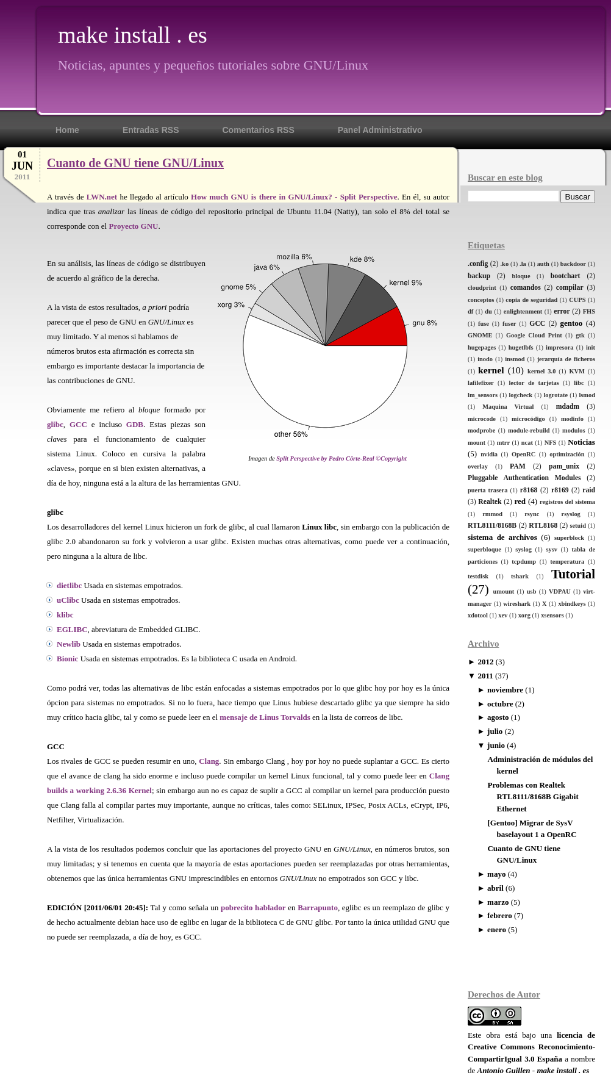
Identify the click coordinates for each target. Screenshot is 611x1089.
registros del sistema (567, 501)
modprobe (481, 430)
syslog (523, 549)
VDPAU (560, 591)
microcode (482, 418)
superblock (569, 537)
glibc (55, 424)
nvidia (489, 454)
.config (478, 264)
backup (479, 276)
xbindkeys (571, 603)
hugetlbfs (521, 347)
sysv (551, 549)
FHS (589, 311)
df (470, 311)
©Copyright (391, 458)
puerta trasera (487, 490)
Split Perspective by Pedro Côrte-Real (325, 458)
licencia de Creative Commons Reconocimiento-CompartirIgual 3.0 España (531, 1046)
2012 (485, 661)
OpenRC (523, 454)
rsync (531, 514)
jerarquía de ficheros (566, 359)
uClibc (68, 600)
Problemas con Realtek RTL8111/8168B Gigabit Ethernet (532, 796)
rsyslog (571, 514)
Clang (209, 761)
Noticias (581, 442)
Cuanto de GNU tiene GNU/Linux (135, 163)
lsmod (587, 395)
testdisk (478, 576)
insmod (514, 359)
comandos (525, 288)
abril (495, 888)
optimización (566, 454)
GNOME (480, 335)
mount (476, 442)
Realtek (489, 502)
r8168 (529, 490)
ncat (527, 442)
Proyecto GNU (133, 226)
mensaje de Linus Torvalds (265, 717)
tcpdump (524, 561)
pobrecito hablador (253, 907)
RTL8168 (543, 526)
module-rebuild (529, 430)
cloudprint (482, 287)
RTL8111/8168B (492, 526)
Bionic (67, 658)
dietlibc (69, 585)
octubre (500, 703)
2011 (485, 675)
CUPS (577, 300)
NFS (551, 442)
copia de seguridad (531, 300)
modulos (573, 430)
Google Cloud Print (534, 335)
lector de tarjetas (534, 382)
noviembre (505, 689)
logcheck (520, 395)
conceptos (481, 300)
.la (523, 264)
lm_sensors (483, 395)
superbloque (484, 549)
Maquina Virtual (508, 406)
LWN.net (102, 196)
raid (588, 490)
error (562, 311)
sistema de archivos (502, 537)
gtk (580, 335)
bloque (521, 276)
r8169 (560, 490)
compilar (570, 288)
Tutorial (573, 574)
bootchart (566, 276)
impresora (559, 347)
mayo (496, 874)
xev (502, 615)
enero (496, 929)
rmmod (492, 514)
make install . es (132, 35)
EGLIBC (72, 629)
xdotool (478, 615)
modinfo (572, 418)
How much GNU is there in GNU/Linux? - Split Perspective (294, 196)
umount (504, 591)
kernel (491, 370)
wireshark (517, 603)
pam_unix (564, 466)
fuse (483, 323)
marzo (498, 902)
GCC (537, 324)
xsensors (552, 615)
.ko (505, 264)
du (488, 311)
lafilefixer (481, 382)
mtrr (503, 442)
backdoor (573, 264)
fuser (509, 323)
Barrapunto (318, 907)
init (590, 347)
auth (543, 264)
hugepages (482, 347)
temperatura (567, 561)
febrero (499, 915)
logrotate (555, 395)
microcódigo (528, 418)
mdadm (567, 407)
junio (496, 745)
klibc (65, 614)
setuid (578, 525)
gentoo (571, 323)
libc (579, 382)
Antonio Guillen (504, 1070)
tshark (520, 576)
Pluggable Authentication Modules (524, 478)
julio (494, 731)
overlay (478, 466)
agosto (498, 717)
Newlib (68, 644)
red (520, 501)
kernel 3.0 (541, 371)
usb (532, 591)
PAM (518, 466)
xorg (524, 615)
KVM (576, 371)
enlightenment (523, 311)
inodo (485, 359)
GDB (134, 424)
